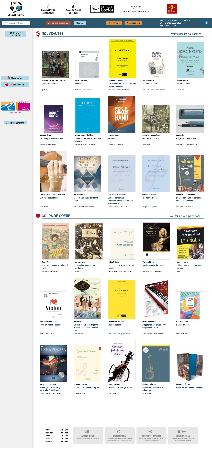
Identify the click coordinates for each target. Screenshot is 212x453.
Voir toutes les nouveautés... (187, 34)
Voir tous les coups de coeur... (187, 216)
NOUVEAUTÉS (53, 33)
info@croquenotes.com (175, 23)
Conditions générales (15, 122)
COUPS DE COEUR (56, 215)
